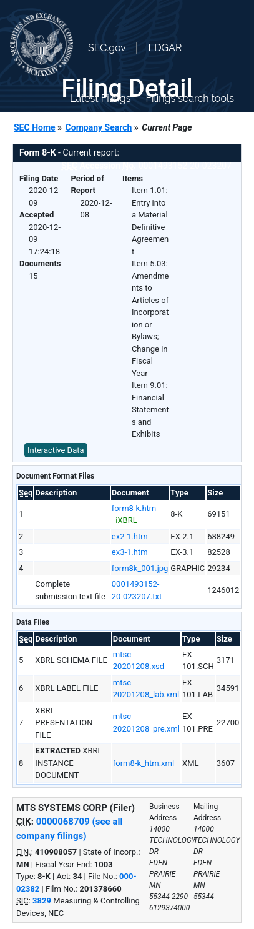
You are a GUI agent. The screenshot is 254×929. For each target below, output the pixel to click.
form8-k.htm (134, 508)
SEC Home (35, 127)
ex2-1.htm (130, 536)
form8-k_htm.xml (143, 763)
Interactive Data (55, 450)
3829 (41, 900)
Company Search (99, 127)
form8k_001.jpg (140, 568)
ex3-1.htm (130, 552)
